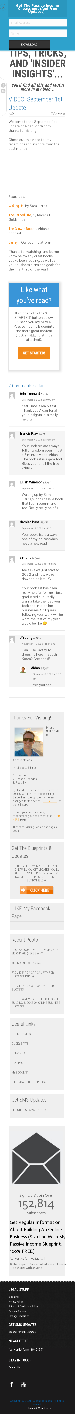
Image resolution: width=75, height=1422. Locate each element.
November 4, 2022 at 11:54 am (38, 643)
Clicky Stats (20, 1043)
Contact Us (14, 1367)
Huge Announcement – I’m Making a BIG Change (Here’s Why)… (35, 951)
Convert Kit (19, 1053)
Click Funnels (21, 1034)
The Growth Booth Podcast (30, 1082)
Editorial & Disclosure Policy (23, 1306)
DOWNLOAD (29, 44)
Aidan (12, 113)
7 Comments (58, 113)
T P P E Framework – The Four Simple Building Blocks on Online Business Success (36, 1002)
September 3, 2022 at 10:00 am (38, 399)
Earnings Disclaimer (19, 1316)
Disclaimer (14, 1296)
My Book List (20, 1072)
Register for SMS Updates (29, 1110)
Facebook (3, 85)
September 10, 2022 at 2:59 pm (38, 488)
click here (50, 801)
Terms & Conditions (39, 1408)
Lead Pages (19, 1063)
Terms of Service (17, 1311)
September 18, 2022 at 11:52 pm (39, 563)
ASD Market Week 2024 (26, 963)
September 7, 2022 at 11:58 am (38, 439)
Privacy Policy (16, 1301)
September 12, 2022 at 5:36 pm (38, 528)
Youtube (3, 91)
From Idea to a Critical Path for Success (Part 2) (33, 974)
